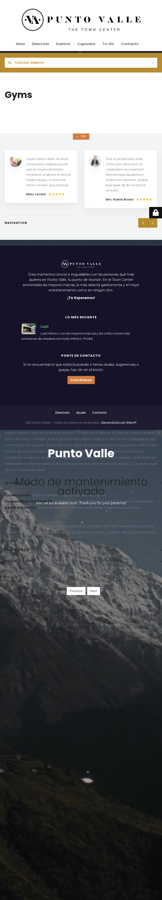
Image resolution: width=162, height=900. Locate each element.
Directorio (62, 413)
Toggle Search (26, 62)
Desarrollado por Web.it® (119, 423)
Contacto (99, 413)
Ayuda (81, 413)
